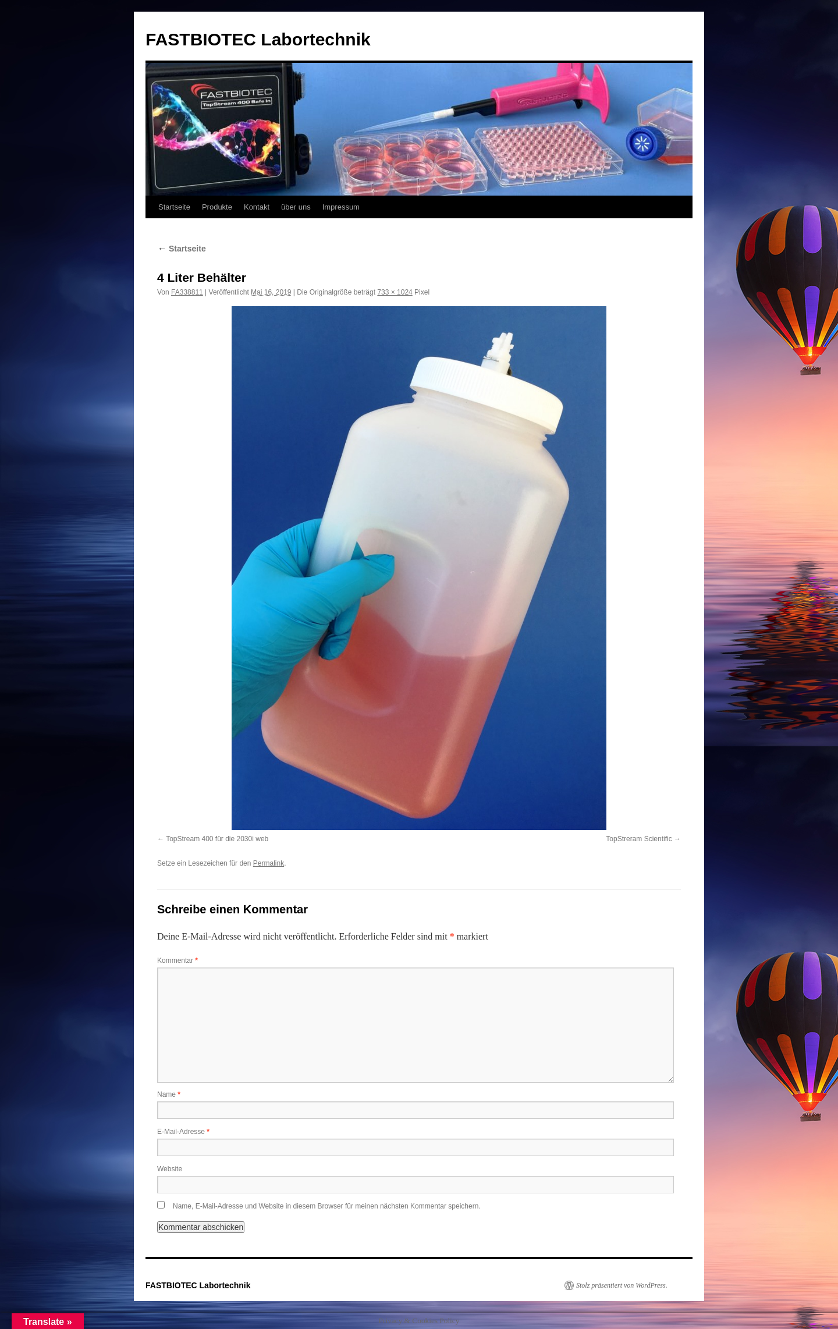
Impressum (341, 207)
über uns (296, 207)
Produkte (217, 207)
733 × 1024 (394, 292)
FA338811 (187, 292)
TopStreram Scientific (639, 839)
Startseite (174, 207)
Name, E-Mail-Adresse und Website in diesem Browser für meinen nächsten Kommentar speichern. (327, 1206)
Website (169, 1169)
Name (168, 1094)
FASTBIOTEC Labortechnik (258, 39)
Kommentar (177, 960)
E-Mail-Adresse (183, 1132)
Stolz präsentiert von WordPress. (621, 1285)
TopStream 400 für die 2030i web (217, 839)
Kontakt (256, 207)
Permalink (268, 863)
